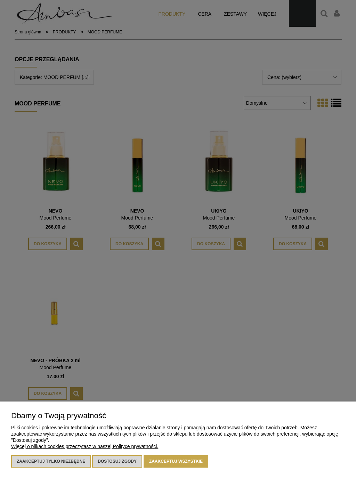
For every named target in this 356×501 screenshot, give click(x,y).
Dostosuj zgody (117, 461)
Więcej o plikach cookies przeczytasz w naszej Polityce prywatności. (84, 446)
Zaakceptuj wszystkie (176, 461)
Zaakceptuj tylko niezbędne (51, 461)
